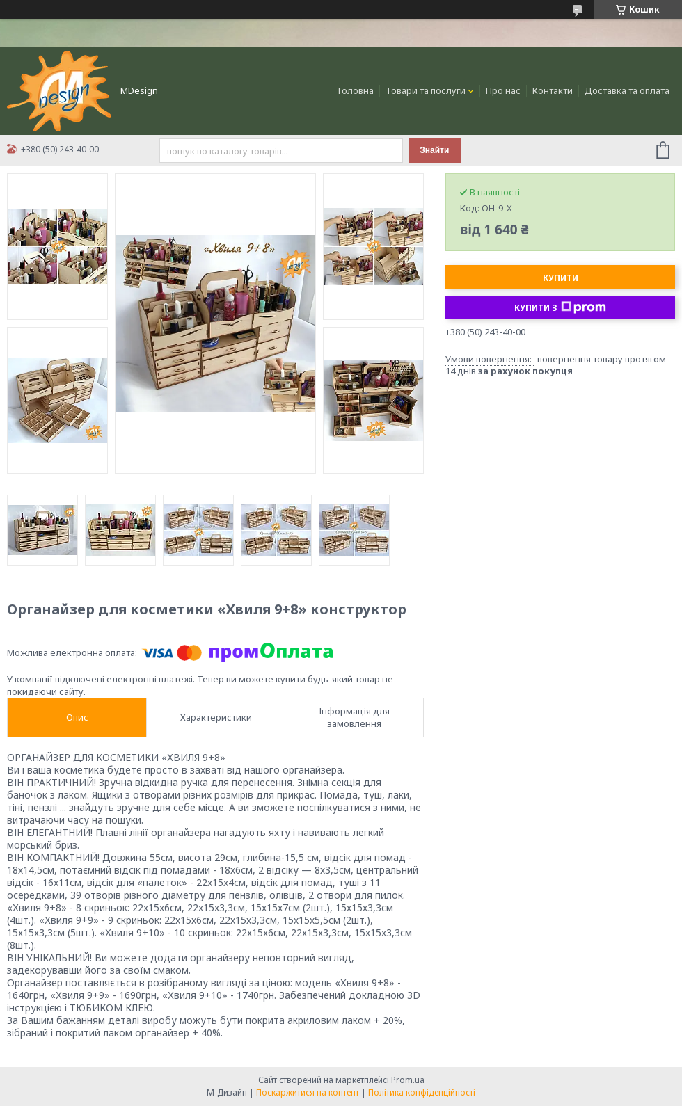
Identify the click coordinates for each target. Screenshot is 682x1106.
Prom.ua (408, 1080)
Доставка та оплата (627, 90)
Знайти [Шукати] (434, 150)
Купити (560, 278)
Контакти (552, 90)
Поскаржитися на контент (307, 1092)
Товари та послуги (426, 90)
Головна (356, 90)
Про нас (503, 90)
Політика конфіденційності (421, 1092)
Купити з (560, 307)
